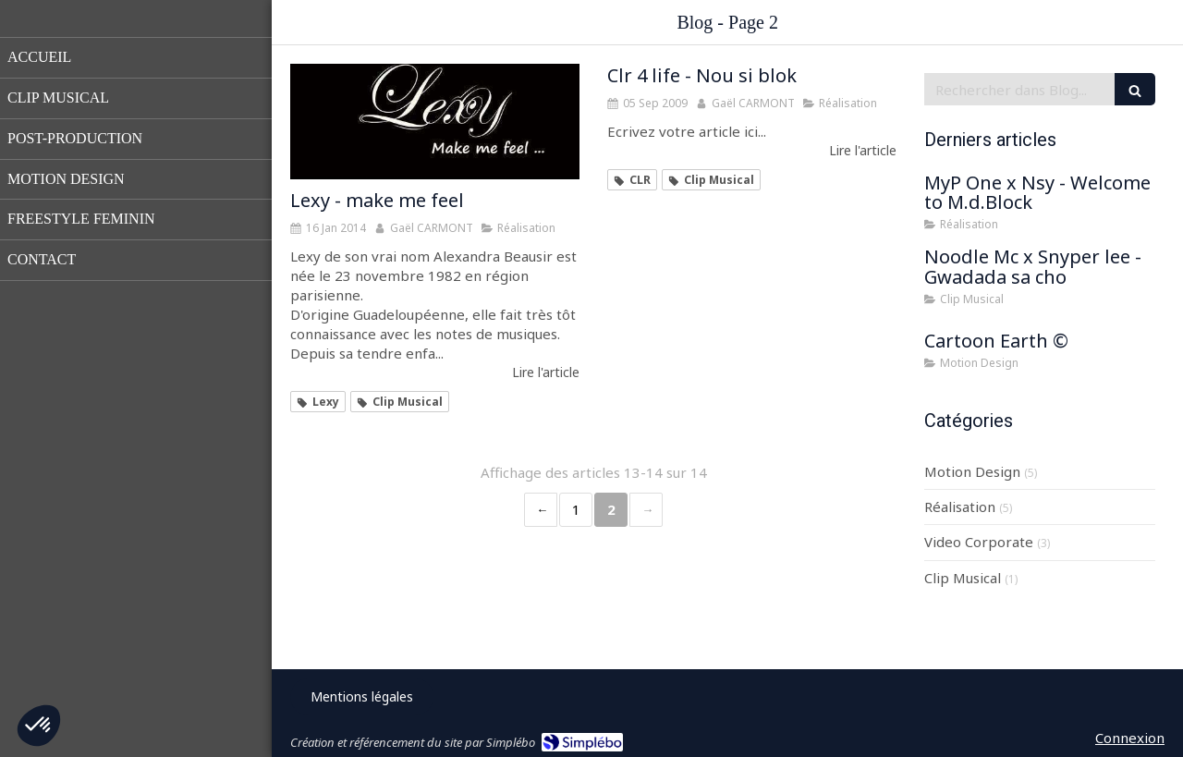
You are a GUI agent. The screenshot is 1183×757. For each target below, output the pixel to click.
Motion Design (972, 471)
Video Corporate (978, 541)
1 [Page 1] (576, 509)
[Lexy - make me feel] (434, 121)
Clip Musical (962, 577)
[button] (39, 725)
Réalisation (959, 506)
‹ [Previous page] (540, 510)
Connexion (1130, 737)
